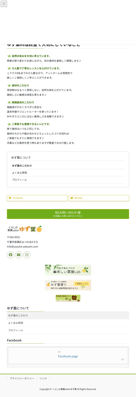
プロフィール (19, 179)
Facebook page (68, 356)
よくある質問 (19, 172)
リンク (43, 378)
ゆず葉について (21, 157)
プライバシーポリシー (22, 378)
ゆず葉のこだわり (22, 165)
